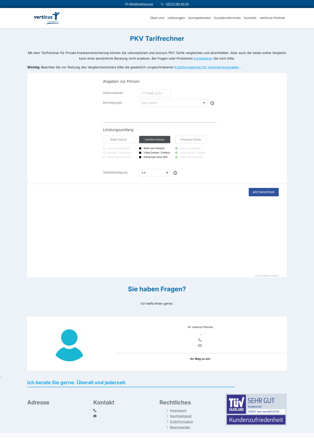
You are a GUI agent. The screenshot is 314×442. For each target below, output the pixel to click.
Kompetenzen (199, 18)
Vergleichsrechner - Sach (245, 394)
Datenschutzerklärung (151, 405)
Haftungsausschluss (150, 391)
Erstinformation (181, 348)
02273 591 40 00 (177, 4)
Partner (233, 420)
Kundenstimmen (227, 18)
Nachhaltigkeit (180, 343)
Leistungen (176, 18)
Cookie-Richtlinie (148, 398)
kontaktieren (203, 58)
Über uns (157, 18)
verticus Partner (272, 18)
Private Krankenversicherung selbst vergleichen (252, 402)
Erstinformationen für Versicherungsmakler (207, 67)
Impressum (178, 337)
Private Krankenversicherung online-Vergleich (252, 412)
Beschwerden (180, 354)
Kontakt (250, 18)
